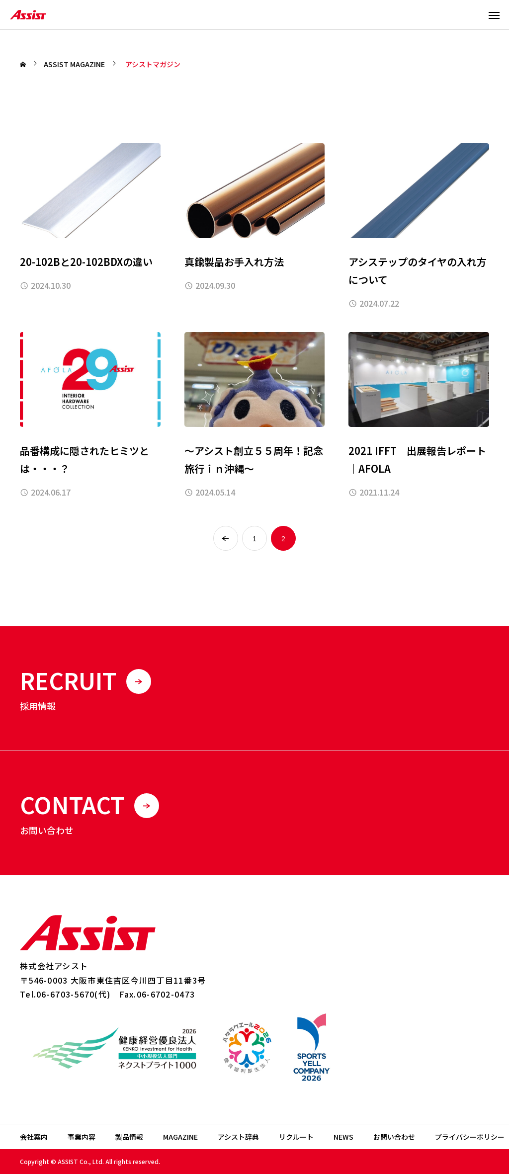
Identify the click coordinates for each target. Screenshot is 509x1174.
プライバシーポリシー (470, 1137)
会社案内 (34, 1137)
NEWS (343, 1137)
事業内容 (81, 1137)
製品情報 (129, 1137)
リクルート (296, 1137)
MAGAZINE (180, 1137)
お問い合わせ (394, 1137)
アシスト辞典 (238, 1137)
